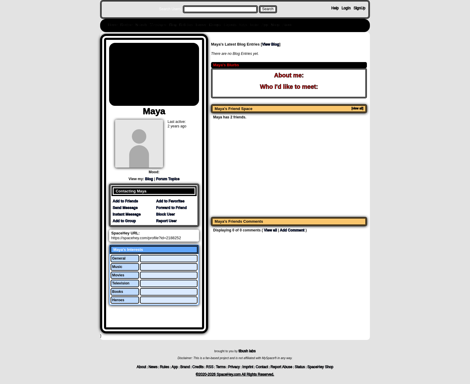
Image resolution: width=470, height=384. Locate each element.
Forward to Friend (171, 208)
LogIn (346, 8)
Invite (254, 25)
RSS (210, 367)
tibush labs (247, 351)
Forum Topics (168, 179)
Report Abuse (281, 367)
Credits (198, 367)
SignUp (359, 8)
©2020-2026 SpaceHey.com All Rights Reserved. (235, 374)
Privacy (234, 367)
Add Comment (292, 230)
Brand (185, 367)
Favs (243, 25)
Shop (275, 25)
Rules (164, 367)
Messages (158, 25)
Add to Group (124, 221)
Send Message (125, 208)
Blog (172, 25)
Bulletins (186, 25)
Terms (221, 367)
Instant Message (127, 214)
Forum (201, 25)
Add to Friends (125, 201)
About (287, 25)
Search (268, 9)
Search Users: (170, 9)
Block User (165, 214)
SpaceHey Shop (320, 367)
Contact (262, 367)
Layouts (230, 25)
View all (270, 230)
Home (113, 25)
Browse (126, 25)
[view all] (357, 108)
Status (300, 367)
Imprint (247, 367)
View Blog (270, 44)
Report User (166, 221)
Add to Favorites (170, 201)
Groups (215, 25)
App (265, 25)
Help (335, 8)
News (152, 367)
